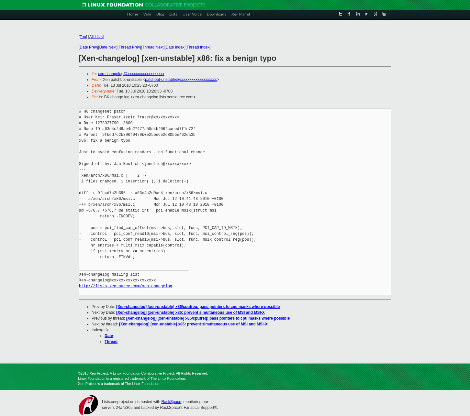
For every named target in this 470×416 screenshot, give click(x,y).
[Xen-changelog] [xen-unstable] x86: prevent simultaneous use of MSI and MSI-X (190, 312)
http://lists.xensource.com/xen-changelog (125, 286)
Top (83, 37)
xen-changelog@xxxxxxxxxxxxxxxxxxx (131, 73)
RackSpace (171, 402)
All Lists (96, 37)
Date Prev (88, 47)
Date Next (107, 47)
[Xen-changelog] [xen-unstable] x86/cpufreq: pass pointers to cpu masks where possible (198, 306)
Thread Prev (129, 47)
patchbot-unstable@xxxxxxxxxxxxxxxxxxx (181, 79)
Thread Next (152, 47)
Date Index (175, 47)
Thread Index (198, 47)
